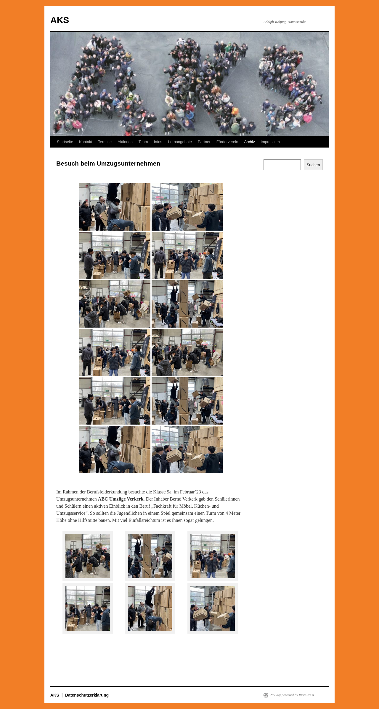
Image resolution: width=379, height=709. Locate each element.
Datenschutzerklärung (87, 695)
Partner (204, 142)
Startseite (65, 142)
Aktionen (125, 142)
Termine (105, 142)
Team (143, 142)
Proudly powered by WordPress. (292, 695)
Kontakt (85, 142)
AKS (59, 20)
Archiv (249, 142)
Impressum (270, 142)
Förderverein (227, 142)
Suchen (313, 165)
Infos (158, 142)
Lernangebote (180, 142)
